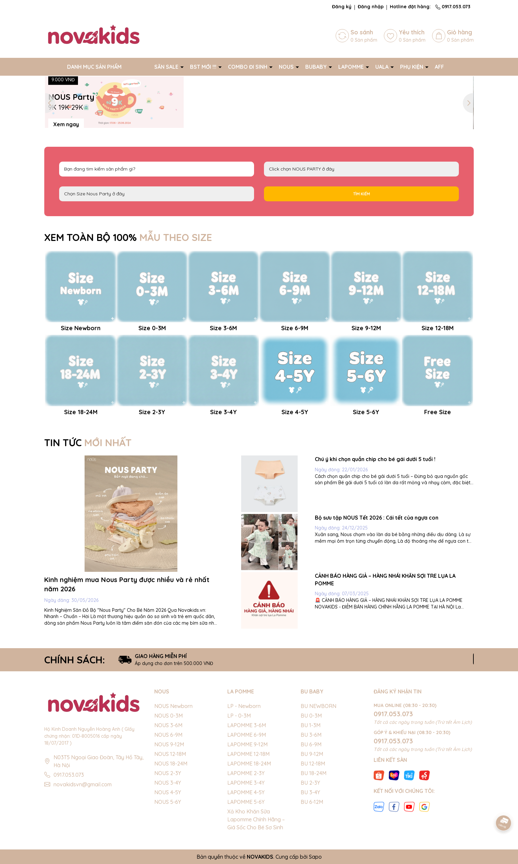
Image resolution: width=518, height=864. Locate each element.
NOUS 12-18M (170, 754)
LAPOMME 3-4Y (246, 782)
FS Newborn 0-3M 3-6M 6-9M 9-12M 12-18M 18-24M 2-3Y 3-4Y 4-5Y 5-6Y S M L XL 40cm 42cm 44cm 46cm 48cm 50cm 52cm (156, 193)
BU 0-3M (311, 715)
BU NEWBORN (318, 706)
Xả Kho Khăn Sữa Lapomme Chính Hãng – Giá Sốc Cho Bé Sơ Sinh (256, 819)
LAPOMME (351, 66)
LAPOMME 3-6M (246, 725)
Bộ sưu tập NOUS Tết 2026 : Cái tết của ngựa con (376, 517)
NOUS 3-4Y (167, 782)
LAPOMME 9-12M (247, 744)
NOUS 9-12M (169, 744)
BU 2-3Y (310, 782)
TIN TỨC (87, 442)
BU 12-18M (313, 763)
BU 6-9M (311, 744)
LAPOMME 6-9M (246, 734)
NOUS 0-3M (168, 715)
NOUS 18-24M (170, 763)
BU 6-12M (312, 802)
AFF (439, 66)
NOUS (287, 66)
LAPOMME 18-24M (249, 763)
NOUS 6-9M (168, 734)
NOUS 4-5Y (167, 792)
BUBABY (316, 66)
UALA (382, 66)
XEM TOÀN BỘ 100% (128, 237)
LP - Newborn (244, 706)
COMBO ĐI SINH (248, 66)
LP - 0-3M (239, 715)
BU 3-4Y (310, 792)
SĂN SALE (167, 66)
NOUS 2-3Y (167, 773)
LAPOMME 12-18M (248, 754)
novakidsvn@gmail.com (83, 784)
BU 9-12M (312, 754)
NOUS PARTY (361, 169)
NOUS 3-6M (168, 725)
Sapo (315, 856)
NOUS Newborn (173, 706)
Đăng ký (342, 7)
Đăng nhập (371, 7)
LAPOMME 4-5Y (246, 792)
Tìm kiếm (361, 193)
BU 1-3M (310, 725)
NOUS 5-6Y (167, 802)
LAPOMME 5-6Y (246, 802)
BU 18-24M (313, 773)
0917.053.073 (452, 7)
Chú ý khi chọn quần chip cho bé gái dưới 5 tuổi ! (375, 459)
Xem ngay (66, 124)
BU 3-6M (311, 734)
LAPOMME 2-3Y (246, 773)
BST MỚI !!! (204, 66)
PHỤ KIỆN (412, 66)
